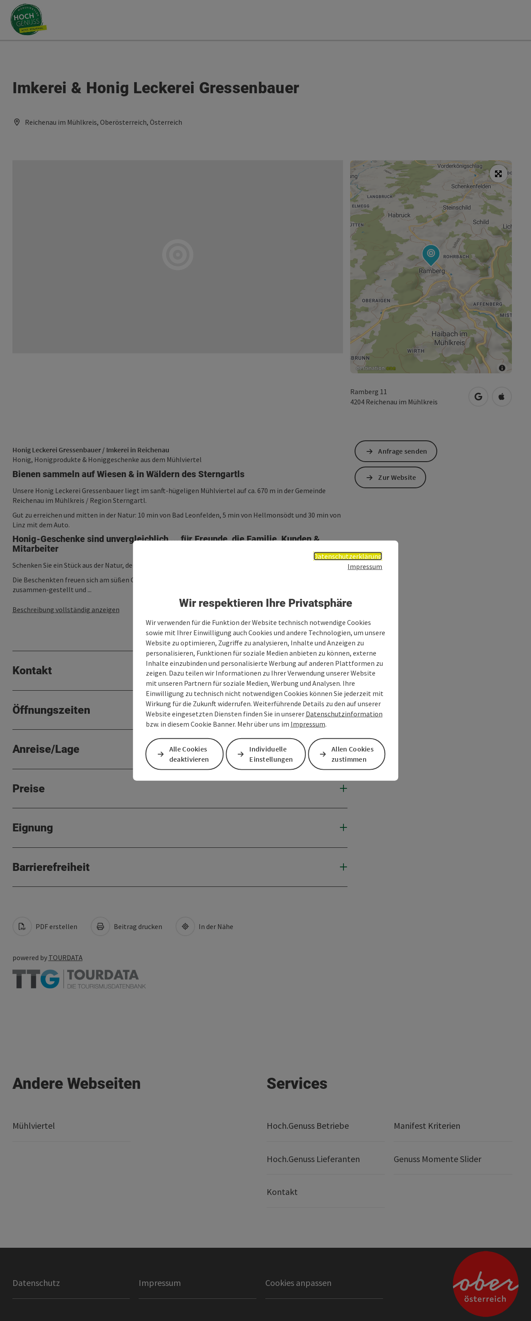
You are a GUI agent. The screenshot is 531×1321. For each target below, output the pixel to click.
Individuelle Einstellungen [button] (271, 753)
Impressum (364, 566)
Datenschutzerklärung (347, 556)
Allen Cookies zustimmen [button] (352, 753)
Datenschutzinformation (344, 713)
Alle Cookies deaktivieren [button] (189, 753)
